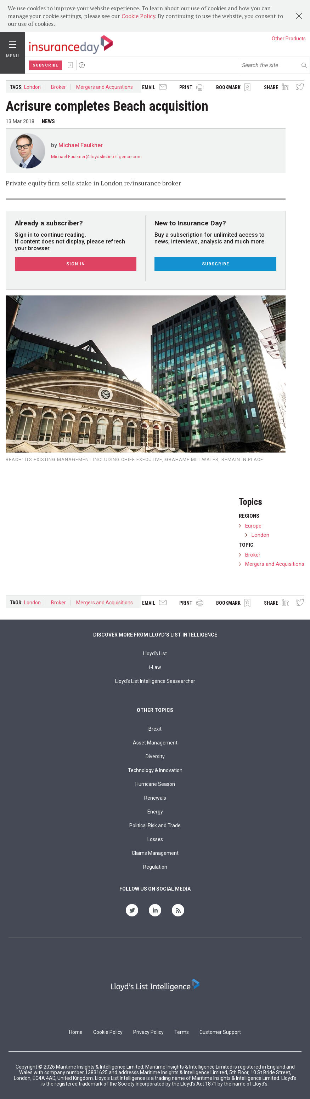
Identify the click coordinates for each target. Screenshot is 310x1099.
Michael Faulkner (80, 145)
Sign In (70, 65)
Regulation (155, 867)
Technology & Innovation (155, 770)
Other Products (289, 38)
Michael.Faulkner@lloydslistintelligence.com (96, 156)
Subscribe (45, 65)
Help (82, 65)
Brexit (155, 729)
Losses (155, 839)
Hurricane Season (155, 784)
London (32, 87)
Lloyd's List (155, 653)
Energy (155, 812)
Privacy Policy (148, 1032)
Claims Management (155, 853)
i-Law (155, 667)
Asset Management (155, 743)
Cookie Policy (138, 16)
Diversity (155, 756)
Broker (58, 87)
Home (76, 1032)
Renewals (155, 798)
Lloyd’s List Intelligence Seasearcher (155, 681)
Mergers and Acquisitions (104, 87)
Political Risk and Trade (155, 825)
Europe (253, 526)
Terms (181, 1032)
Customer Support (220, 1032)
